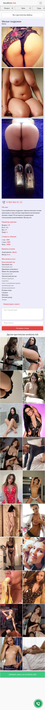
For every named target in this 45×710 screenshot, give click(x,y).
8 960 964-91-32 (14, 202)
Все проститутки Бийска (22, 15)
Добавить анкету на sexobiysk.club (22, 674)
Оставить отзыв (22, 328)
